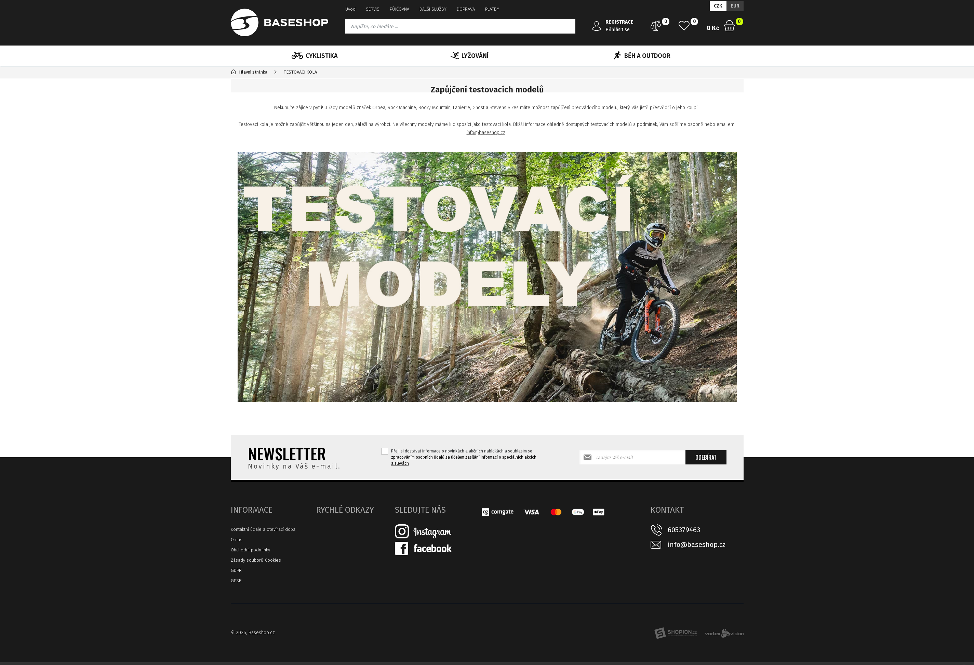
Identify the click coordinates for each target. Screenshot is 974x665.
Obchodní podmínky (250, 549)
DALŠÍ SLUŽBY (432, 9)
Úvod (350, 9)
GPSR (236, 580)
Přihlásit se (617, 30)
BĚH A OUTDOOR (641, 56)
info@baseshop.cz (486, 133)
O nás (236, 539)
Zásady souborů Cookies (256, 560)
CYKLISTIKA (315, 56)
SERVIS (372, 9)
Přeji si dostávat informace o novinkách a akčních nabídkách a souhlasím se (463, 457)
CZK (718, 6)
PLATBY (492, 9)
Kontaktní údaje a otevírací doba (263, 529)
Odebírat (706, 457)
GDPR (236, 570)
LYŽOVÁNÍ (470, 56)
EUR (735, 6)
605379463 (684, 530)
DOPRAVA (466, 9)
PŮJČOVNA (399, 9)
